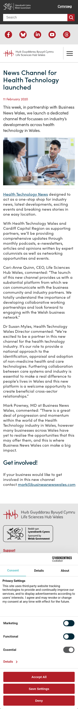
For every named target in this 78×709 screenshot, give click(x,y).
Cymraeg (65, 6)
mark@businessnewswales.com (47, 484)
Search (71, 17)
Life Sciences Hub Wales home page (26, 53)
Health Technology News (25, 194)
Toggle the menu (69, 53)
